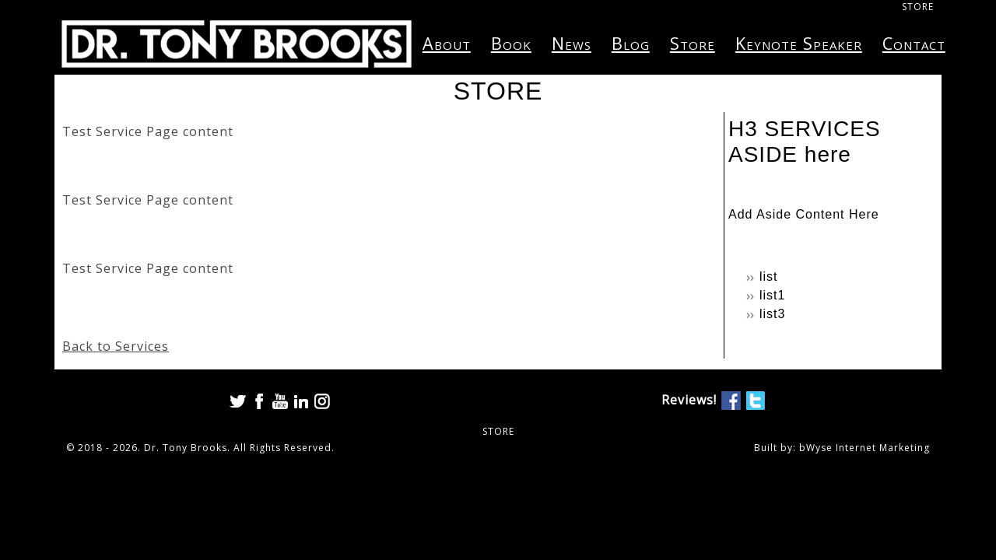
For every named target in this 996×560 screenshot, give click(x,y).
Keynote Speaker (798, 43)
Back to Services (115, 346)
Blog (631, 43)
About (447, 43)
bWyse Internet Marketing (864, 447)
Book (511, 43)
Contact (913, 43)
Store (692, 43)
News (571, 43)
